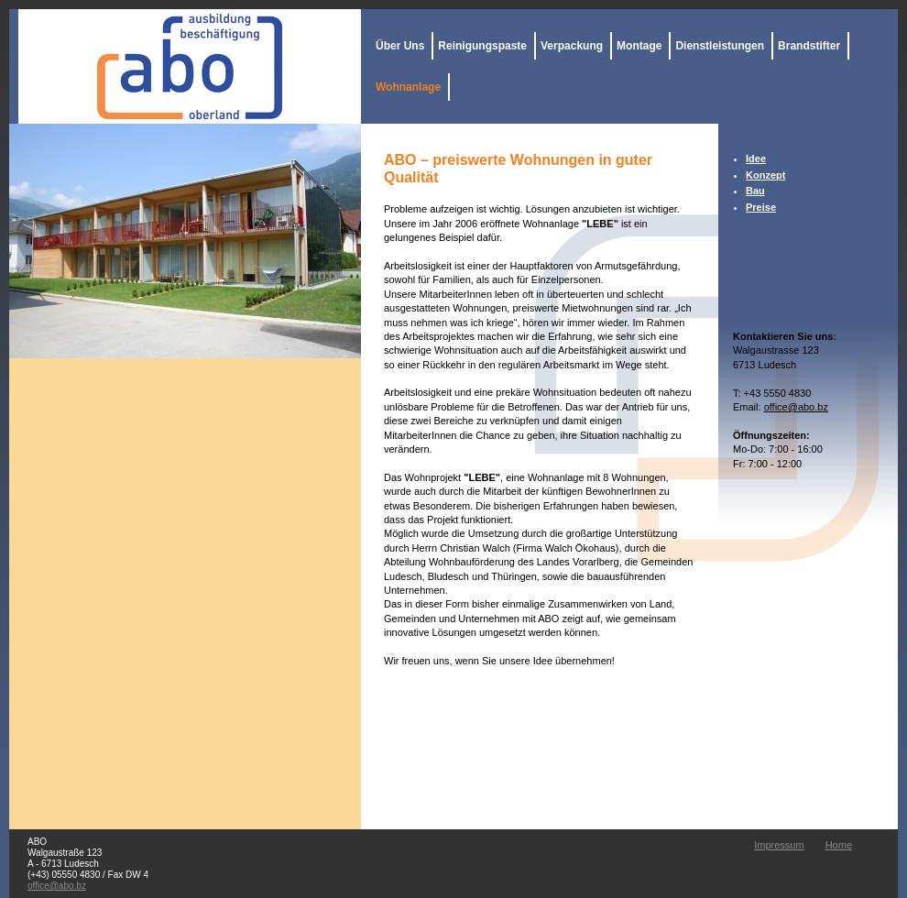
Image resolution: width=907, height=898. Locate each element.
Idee (756, 158)
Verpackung (572, 45)
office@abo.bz (796, 406)
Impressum (778, 844)
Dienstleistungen (719, 45)
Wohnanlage (408, 87)
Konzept (765, 175)
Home (838, 844)
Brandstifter (809, 45)
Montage (639, 45)
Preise (761, 207)
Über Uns (400, 45)
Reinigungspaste (482, 45)
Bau (755, 190)
